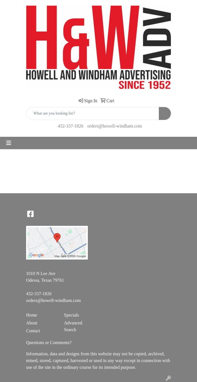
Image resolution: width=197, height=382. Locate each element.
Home (31, 315)
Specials (71, 315)
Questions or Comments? (49, 342)
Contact (33, 330)
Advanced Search (73, 326)
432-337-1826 (70, 126)
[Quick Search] (92, 113)
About (31, 322)
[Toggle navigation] (9, 143)
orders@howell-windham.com (114, 126)
